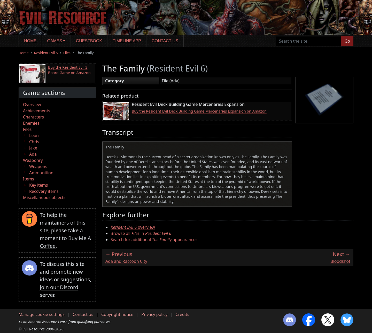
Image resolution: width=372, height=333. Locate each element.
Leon (34, 135)
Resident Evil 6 (46, 52)
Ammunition (41, 173)
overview (133, 227)
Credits (182, 314)
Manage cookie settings (42, 314)
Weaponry (33, 160)
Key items (38, 185)
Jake (33, 148)
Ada (33, 154)
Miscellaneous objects (44, 197)
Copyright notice (117, 314)
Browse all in (141, 233)
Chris (34, 142)
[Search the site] (309, 41)
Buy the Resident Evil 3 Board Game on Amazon (69, 70)
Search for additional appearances (154, 239)
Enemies (31, 123)
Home (30, 41)
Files (67, 52)
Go (347, 41)
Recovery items (44, 191)
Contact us (165, 41)
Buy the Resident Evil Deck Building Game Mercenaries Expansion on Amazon (199, 111)
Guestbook (89, 41)
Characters (33, 117)
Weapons (38, 166)
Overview (32, 104)
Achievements (36, 111)
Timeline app (127, 41)
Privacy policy (154, 314)
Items (28, 179)
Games (54, 41)
